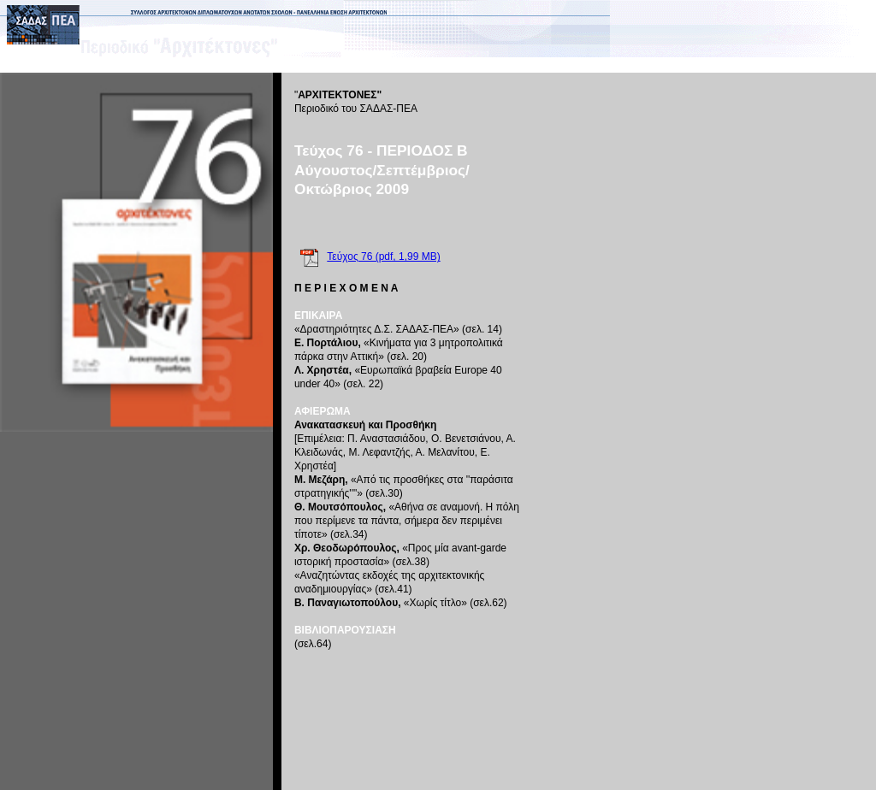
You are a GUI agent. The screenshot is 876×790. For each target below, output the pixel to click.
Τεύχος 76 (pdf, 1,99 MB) (383, 256)
